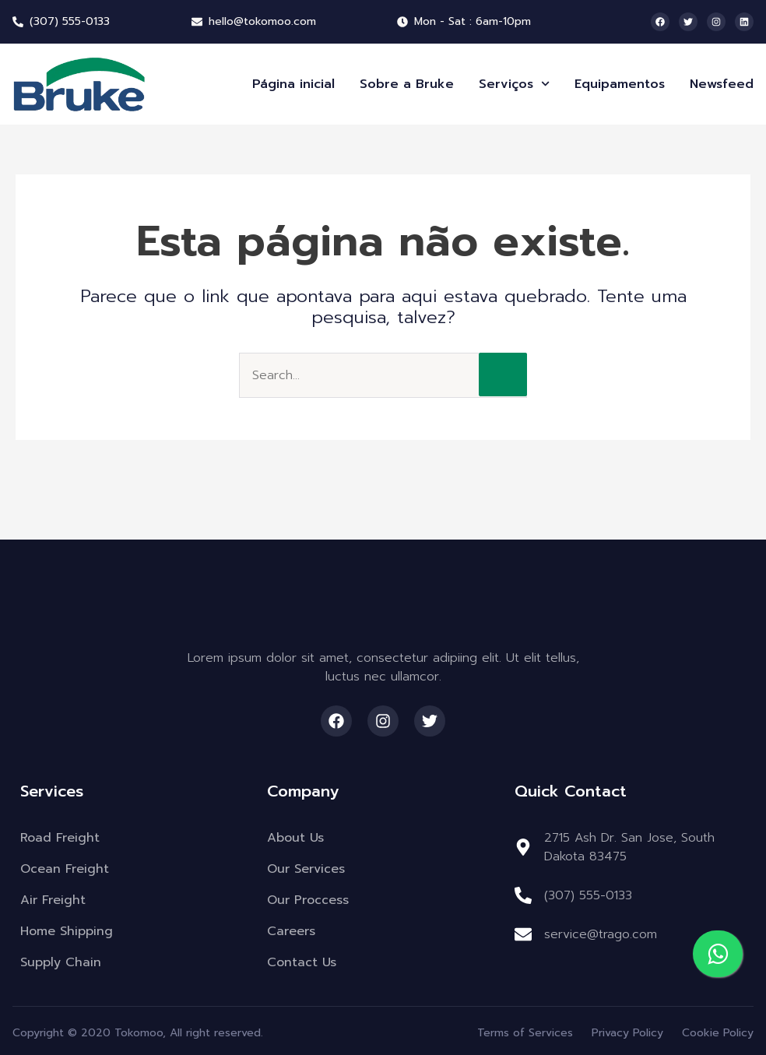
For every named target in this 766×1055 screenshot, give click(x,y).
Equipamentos (619, 84)
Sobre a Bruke (407, 84)
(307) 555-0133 (588, 895)
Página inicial (293, 84)
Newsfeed (722, 84)
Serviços (514, 84)
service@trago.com (600, 934)
